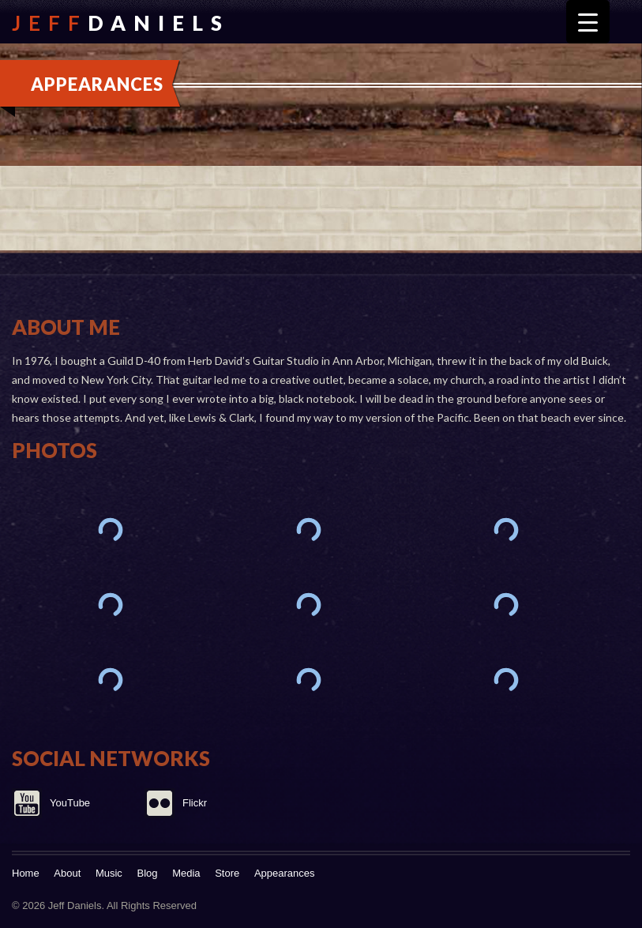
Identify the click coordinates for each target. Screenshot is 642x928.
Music (109, 873)
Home (25, 873)
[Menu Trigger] (588, 21)
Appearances (284, 873)
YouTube (70, 803)
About (67, 873)
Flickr (194, 803)
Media (186, 873)
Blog (147, 873)
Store (227, 873)
